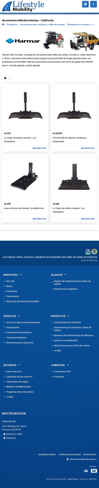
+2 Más (10, 397)
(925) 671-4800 (14, 434)
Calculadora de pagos (17, 381)
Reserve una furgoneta (65, 289)
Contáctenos (89, 454)
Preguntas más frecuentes (19, 392)
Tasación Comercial (16, 337)
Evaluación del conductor (19, 332)
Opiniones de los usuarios (19, 376)
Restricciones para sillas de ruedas (72, 345)
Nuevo (9, 286)
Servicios (9, 316)
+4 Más (57, 350)
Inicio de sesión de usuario (81, 459)
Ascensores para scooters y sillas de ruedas (72, 329)
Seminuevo (11, 291)
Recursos (9, 365)
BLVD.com (92, 479)
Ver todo (10, 281)
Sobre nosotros (14, 371)
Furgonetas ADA (62, 371)
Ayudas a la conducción (66, 340)
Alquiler (57, 274)
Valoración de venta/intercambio (22, 301)
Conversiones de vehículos (67, 322)
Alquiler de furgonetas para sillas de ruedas (72, 282)
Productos (58, 316)
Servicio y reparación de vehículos (23, 322)
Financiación (12, 296)
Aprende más (39, 148)
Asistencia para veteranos (19, 342)
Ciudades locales (47, 454)
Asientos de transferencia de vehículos (73, 335)
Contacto (11, 438)
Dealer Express (72, 479)
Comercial (58, 365)
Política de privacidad (70, 454)
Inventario (10, 274)
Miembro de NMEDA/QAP (18, 386)
